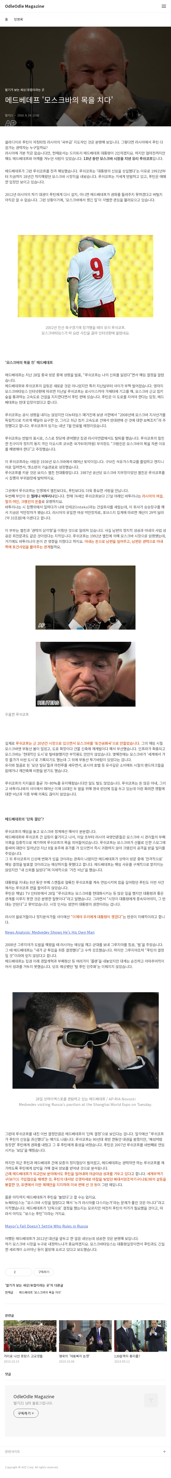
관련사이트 (12, 1451)
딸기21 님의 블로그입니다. (33, 1402)
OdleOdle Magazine (24, 6)
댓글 (8, 1374)
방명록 (18, 19)
